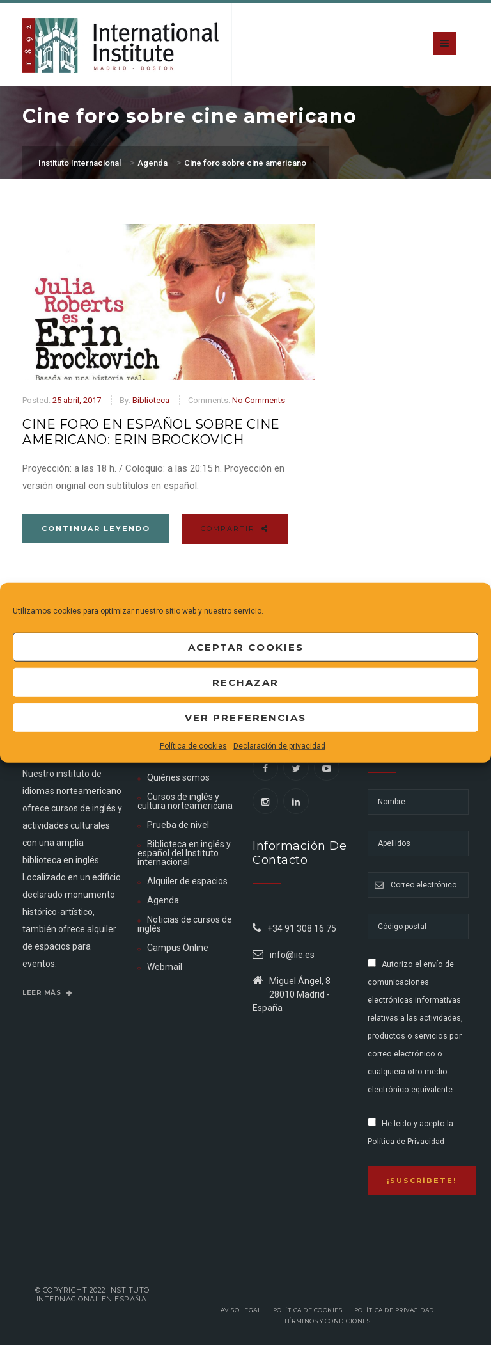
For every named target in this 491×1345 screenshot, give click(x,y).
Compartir (235, 528)
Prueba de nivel (178, 825)
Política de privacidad (394, 1310)
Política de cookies (193, 746)
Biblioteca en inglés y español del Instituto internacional (184, 853)
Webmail (164, 967)
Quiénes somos (178, 777)
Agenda (163, 900)
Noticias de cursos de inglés (184, 924)
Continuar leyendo (96, 528)
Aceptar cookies (246, 647)
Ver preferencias (245, 717)
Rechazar (245, 682)
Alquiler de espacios (187, 881)
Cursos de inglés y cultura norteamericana (185, 801)
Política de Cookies (308, 1310)
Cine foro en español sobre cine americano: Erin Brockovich (151, 432)
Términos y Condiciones (327, 1321)
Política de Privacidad (406, 1141)
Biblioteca (150, 400)
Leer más (47, 993)
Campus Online (177, 948)
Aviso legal (241, 1310)
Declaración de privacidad (279, 746)
